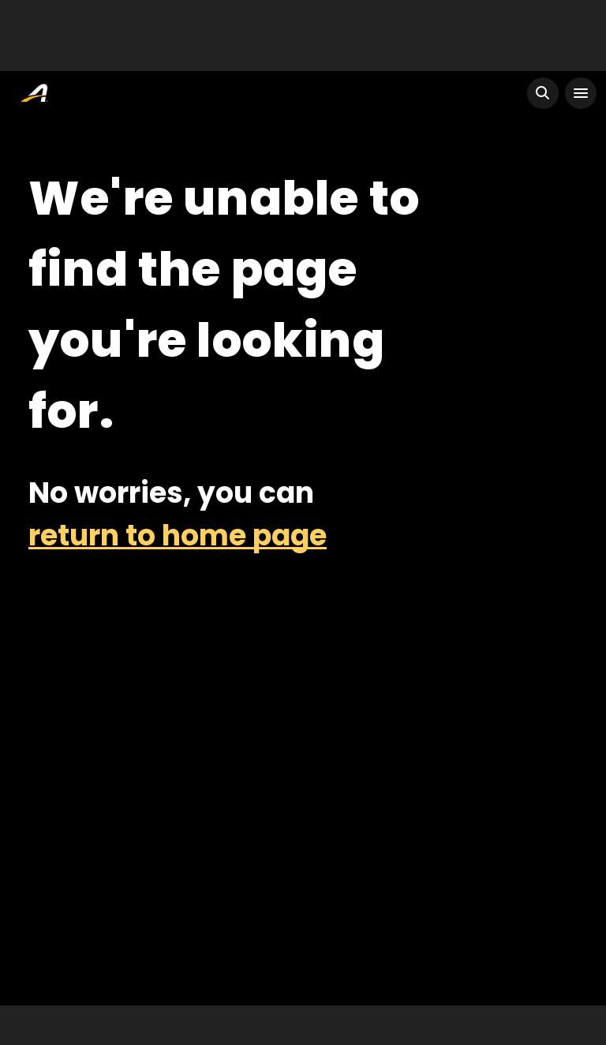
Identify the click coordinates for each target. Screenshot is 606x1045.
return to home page (177, 535)
